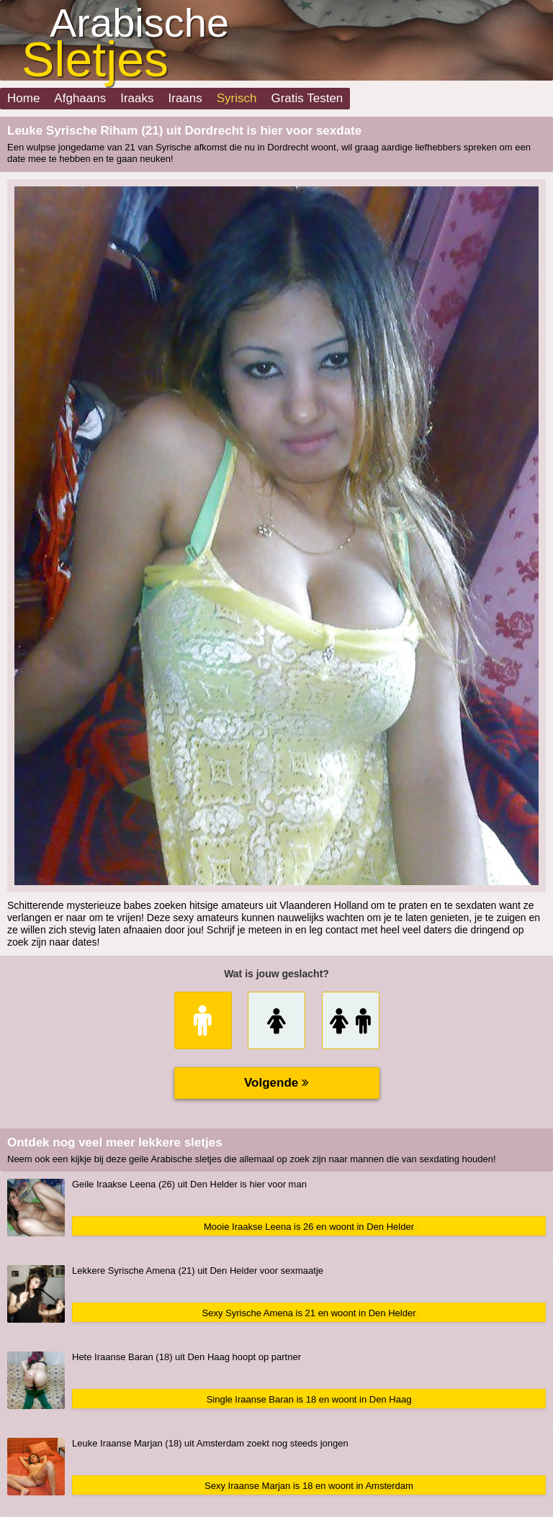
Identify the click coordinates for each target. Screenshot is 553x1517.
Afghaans (80, 98)
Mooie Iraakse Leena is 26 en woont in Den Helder (309, 1226)
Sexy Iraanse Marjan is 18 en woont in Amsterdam (308, 1485)
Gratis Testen (307, 98)
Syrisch (237, 98)
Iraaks (136, 98)
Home (23, 98)
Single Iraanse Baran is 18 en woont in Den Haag (309, 1399)
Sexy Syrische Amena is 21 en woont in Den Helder (309, 1313)
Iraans (185, 98)
